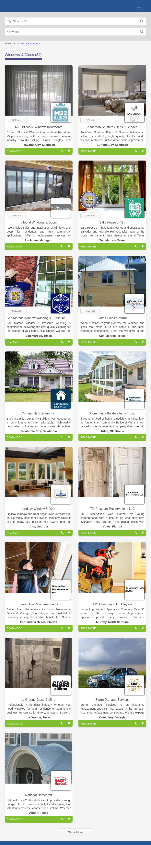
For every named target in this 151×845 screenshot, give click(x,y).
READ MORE (14, 151)
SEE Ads (16, 120)
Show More (75, 832)
